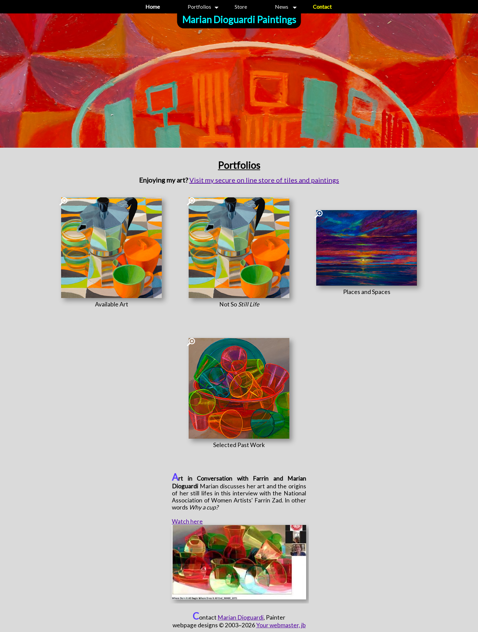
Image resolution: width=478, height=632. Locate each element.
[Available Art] (111, 304)
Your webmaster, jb (281, 625)
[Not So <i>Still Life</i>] (239, 304)
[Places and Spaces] (366, 292)
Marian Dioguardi (241, 617)
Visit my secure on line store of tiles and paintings (264, 180)
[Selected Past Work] (239, 445)
